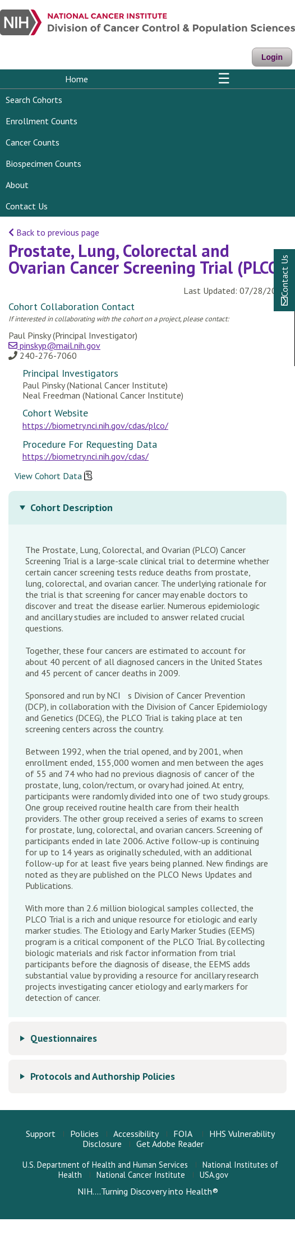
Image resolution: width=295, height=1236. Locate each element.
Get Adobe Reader (170, 1143)
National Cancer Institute (140, 1174)
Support (41, 1133)
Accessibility (136, 1133)
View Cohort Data (54, 476)
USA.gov (214, 1174)
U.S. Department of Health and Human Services (105, 1164)
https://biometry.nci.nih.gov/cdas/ (85, 456)
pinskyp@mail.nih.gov (54, 345)
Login (272, 57)
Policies (84, 1133)
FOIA (182, 1133)
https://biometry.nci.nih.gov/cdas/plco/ (95, 425)
